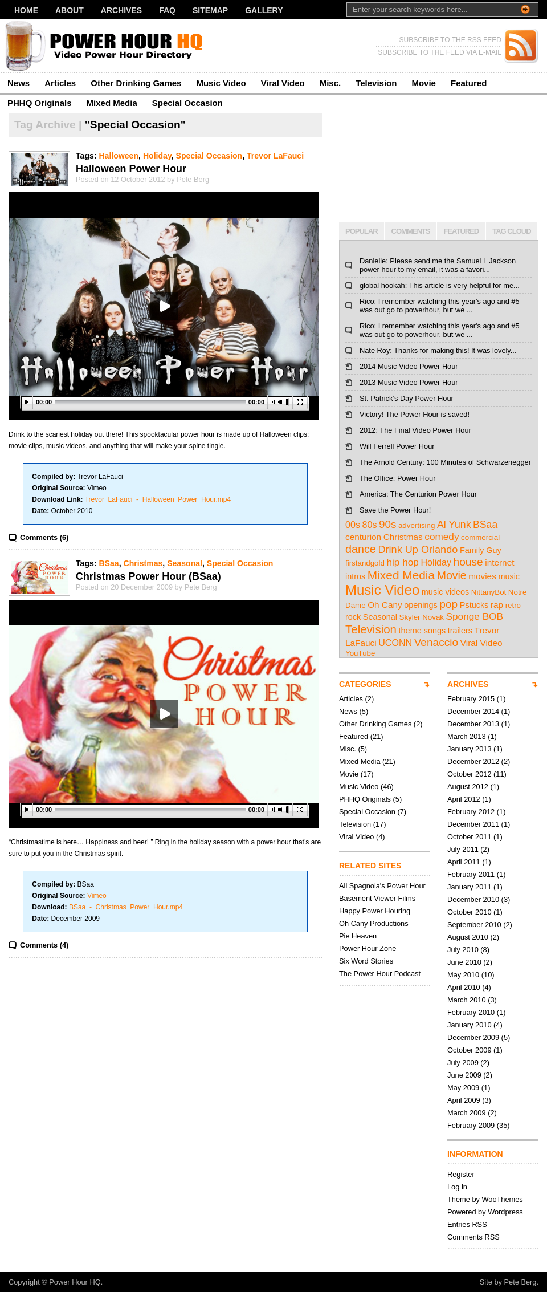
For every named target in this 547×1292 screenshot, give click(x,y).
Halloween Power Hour (131, 168)
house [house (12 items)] (468, 562)
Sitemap (210, 10)
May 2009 (463, 1087)
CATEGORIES (365, 684)
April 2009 (463, 1100)
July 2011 (463, 849)
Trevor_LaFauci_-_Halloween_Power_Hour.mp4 (158, 499)
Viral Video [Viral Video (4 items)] (481, 643)
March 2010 (466, 1000)
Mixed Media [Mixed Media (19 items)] (401, 575)
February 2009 (471, 1125)
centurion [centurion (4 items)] (363, 537)
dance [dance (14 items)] (360, 549)
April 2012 (463, 799)
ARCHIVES (467, 684)
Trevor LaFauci (275, 155)
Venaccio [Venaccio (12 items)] (436, 642)
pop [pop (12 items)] (448, 604)
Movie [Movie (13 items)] (452, 575)
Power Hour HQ (74, 1282)
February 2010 (471, 1012)
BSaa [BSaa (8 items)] (485, 524)
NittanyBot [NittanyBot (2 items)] (489, 592)
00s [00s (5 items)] (352, 524)
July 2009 (463, 1062)
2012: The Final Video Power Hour (415, 430)
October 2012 (469, 774)
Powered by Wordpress (485, 1212)
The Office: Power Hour (397, 478)
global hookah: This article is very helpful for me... (440, 285)
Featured (469, 83)
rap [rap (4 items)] (497, 605)
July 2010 (463, 949)
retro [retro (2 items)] (513, 605)
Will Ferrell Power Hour (397, 446)
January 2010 (469, 1025)
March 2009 (466, 1112)
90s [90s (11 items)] (387, 524)
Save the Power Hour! (395, 510)
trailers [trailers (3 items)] (460, 630)
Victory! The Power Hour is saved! (415, 414)
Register (461, 1174)
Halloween (118, 155)
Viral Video (283, 83)
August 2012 (467, 786)
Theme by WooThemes (485, 1199)
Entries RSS (467, 1224)
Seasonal (184, 563)
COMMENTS (410, 231)
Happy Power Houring (374, 911)
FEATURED (461, 231)
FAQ (167, 10)
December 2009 (473, 1037)
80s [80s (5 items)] (369, 524)
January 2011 (469, 887)
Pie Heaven (358, 936)
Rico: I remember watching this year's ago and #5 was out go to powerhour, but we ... (440, 305)
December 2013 (473, 724)
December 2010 (473, 899)
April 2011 (463, 862)
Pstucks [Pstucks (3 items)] (474, 605)
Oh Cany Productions (374, 923)
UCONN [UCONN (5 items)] (395, 642)
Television (376, 83)
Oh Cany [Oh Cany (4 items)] (385, 605)
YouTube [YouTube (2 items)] (360, 653)
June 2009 (464, 1075)
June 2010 (464, 962)
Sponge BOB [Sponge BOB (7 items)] (474, 616)
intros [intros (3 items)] (355, 576)
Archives (121, 10)
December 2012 (473, 761)
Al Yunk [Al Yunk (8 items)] (454, 524)
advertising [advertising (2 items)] (416, 525)
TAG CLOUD (511, 231)
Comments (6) (44, 537)
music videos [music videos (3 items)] (445, 591)
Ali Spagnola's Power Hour (382, 885)
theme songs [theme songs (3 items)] (422, 630)
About (69, 10)
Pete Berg (520, 1282)
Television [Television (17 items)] (371, 629)
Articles (60, 83)
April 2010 (463, 987)
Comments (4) (44, 945)
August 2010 (467, 937)
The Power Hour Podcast (380, 973)
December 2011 (473, 824)
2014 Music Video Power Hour (409, 366)
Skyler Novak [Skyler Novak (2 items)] (421, 617)
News (18, 83)
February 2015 (471, 698)
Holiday (157, 155)
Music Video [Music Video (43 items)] (382, 590)
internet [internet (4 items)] (499, 562)
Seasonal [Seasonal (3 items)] (380, 616)
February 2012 (471, 811)
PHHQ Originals (39, 103)
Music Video (221, 83)
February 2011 (471, 874)
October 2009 (469, 1050)
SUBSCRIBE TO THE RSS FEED (450, 40)
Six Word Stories (366, 961)
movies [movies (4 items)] (482, 576)
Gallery (264, 10)
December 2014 (473, 711)
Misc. (330, 83)
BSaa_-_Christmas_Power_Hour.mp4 (126, 907)
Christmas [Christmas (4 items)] (403, 537)
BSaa (109, 563)
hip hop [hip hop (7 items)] (402, 562)
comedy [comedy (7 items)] (441, 536)
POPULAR (361, 231)
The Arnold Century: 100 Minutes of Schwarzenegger (445, 462)
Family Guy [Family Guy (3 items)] (480, 550)
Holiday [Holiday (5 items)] (436, 562)
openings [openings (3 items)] (421, 605)
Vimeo (97, 896)
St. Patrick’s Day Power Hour (407, 398)
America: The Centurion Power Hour (418, 494)
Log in (457, 1187)
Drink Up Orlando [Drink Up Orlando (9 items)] (418, 549)
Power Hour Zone (367, 948)
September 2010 (474, 924)
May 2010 (463, 974)
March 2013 (466, 736)
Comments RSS (473, 1237)
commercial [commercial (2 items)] (480, 537)
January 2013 (469, 749)
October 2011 (469, 836)
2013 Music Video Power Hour (409, 382)
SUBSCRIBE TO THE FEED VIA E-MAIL (439, 52)
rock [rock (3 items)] (353, 616)
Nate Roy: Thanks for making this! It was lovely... (438, 350)
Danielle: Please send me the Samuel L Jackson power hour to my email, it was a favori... (438, 265)
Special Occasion (187, 103)
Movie (423, 83)
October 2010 (469, 912)
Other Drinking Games (136, 83)
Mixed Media (112, 103)
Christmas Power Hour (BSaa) (148, 576)
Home (26, 10)
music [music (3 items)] (509, 576)
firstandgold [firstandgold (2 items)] (365, 563)
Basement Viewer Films (377, 898)
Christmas (142, 563)
